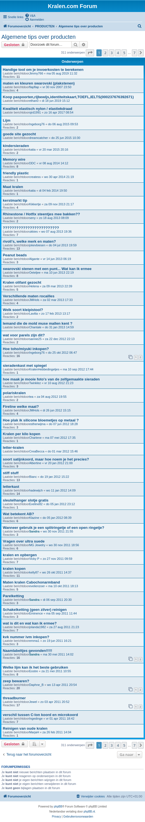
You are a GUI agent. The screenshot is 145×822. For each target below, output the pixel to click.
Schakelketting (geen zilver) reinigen (35, 610)
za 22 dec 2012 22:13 (60, 339)
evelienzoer (37, 586)
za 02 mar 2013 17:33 (58, 300)
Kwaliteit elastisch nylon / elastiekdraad (37, 109)
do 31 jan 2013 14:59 (59, 327)
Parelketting (13, 596)
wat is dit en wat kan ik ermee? (30, 623)
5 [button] (124, 52)
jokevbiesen (37, 245)
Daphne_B (36, 684)
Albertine (35, 463)
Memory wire (14, 159)
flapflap (34, 87)
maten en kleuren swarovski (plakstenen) (39, 83)
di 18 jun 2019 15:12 (56, 100)
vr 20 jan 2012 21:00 (59, 463)
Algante (34, 259)
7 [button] (135, 52)
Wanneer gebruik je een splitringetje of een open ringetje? (53, 527)
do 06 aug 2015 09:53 (63, 124)
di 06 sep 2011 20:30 (57, 599)
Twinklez (35, 383)
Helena (34, 286)
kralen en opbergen (20, 555)
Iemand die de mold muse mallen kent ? (37, 323)
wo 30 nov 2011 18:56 (64, 545)
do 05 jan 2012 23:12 (60, 504)
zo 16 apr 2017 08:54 (58, 112)
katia (32, 149)
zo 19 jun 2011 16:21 (57, 640)
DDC (32, 163)
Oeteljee (35, 272)
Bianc (33, 476)
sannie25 (35, 339)
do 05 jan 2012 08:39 (56, 517)
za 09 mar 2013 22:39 (57, 286)
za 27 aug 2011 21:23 (64, 627)
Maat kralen (13, 187)
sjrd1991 (35, 112)
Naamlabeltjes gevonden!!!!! (27, 651)
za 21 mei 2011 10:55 (56, 671)
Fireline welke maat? (21, 406)
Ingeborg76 (37, 124)
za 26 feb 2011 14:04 (56, 732)
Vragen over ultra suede (24, 541)
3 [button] (112, 52)
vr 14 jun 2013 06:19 (57, 259)
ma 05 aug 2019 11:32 (62, 73)
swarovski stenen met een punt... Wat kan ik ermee (47, 269)
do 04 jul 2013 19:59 (63, 245)
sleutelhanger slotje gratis (25, 500)
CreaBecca (36, 451)
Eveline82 (35, 504)
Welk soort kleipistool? (23, 310)
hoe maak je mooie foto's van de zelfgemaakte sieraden (51, 379)
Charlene (35, 437)
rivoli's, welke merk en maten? (29, 241)
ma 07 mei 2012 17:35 (60, 437)
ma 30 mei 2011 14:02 (58, 654)
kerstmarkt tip (15, 200)
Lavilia (33, 313)
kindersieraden (16, 146)
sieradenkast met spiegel (25, 365)
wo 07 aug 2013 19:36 (56, 231)
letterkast (11, 486)
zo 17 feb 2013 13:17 (55, 313)
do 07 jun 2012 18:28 (63, 424)
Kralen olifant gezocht (22, 282)
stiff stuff (10, 473)
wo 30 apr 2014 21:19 (59, 177)
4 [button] (118, 52)
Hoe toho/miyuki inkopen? (26, 349)
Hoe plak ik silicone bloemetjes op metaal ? (41, 420)
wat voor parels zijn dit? (24, 335)
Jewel (33, 701)
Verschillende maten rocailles (28, 296)
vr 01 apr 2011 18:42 (60, 718)
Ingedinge (35, 718)
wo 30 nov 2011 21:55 (58, 531)
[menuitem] (30, 15)
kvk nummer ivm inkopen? (26, 637)
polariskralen (14, 393)
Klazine (34, 517)
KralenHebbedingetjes (44, 369)
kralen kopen (14, 569)
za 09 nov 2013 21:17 (59, 204)
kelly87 (34, 572)
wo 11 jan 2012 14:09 (60, 490)
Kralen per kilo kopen (21, 434)
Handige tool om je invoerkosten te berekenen (43, 70)
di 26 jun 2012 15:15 (57, 410)
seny (32, 218)
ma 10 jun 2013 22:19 (58, 272)
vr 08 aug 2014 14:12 (53, 163)
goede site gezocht (19, 134)
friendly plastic (16, 173)
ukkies (33, 231)
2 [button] (105, 52)
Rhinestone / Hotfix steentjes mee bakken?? (41, 214)
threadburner (14, 698)
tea (31, 396)
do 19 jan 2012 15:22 (54, 476)
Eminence (36, 613)
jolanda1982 (37, 627)
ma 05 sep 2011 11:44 (61, 613)
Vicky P (34, 558)
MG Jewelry (37, 545)
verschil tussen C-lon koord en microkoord (40, 715)
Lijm (6, 120)
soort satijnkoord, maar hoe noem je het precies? (46, 459)
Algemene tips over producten (38, 37)
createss (35, 177)
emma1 (34, 640)
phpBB (58, 806)
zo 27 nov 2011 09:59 (57, 558)
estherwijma (37, 424)
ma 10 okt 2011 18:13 (63, 586)
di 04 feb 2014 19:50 (53, 190)
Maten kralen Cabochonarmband (31, 582)
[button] (90, 52)
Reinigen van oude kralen (25, 728)
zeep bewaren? (16, 681)
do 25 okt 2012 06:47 (62, 352)
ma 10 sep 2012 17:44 (78, 369)
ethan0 (34, 100)
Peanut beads (15, 255)
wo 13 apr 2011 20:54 (62, 684)
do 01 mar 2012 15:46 (63, 451)
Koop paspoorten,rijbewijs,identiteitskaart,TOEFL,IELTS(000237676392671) (68, 97)
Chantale (35, 327)
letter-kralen (13, 447)
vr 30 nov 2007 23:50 (56, 87)
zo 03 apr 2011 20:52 (55, 701)
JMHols (34, 300)
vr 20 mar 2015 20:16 (53, 149)
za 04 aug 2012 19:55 (51, 396)
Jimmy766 (36, 73)
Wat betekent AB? (18, 514)
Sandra (34, 531)
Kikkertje (35, 204)
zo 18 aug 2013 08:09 (54, 218)
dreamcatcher (38, 137)
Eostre (33, 671)
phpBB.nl (89, 811)
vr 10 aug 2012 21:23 (58, 383)
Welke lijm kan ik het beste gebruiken (35, 667)
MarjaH (34, 732)
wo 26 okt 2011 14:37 (57, 572)
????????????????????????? (31, 228)
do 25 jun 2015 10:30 (65, 137)
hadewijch (36, 490)
